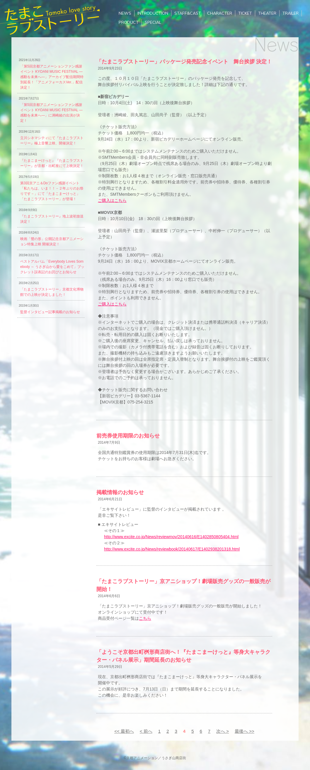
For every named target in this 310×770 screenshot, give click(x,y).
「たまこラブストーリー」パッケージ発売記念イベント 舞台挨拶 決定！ (184, 62)
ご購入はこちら (112, 200)
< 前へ (146, 731)
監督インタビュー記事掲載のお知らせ (50, 312)
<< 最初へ (124, 731)
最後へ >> (244, 731)
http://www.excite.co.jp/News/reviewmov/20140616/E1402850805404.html (171, 536)
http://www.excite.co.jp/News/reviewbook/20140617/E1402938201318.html (172, 549)
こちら (145, 618)
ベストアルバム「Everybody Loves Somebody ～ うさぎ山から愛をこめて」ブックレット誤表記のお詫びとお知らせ (52, 266)
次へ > (222, 731)
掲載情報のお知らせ (120, 492)
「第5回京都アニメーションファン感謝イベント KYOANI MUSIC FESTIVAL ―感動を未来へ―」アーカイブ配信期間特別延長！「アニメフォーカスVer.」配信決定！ (52, 77)
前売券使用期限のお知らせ (128, 436)
